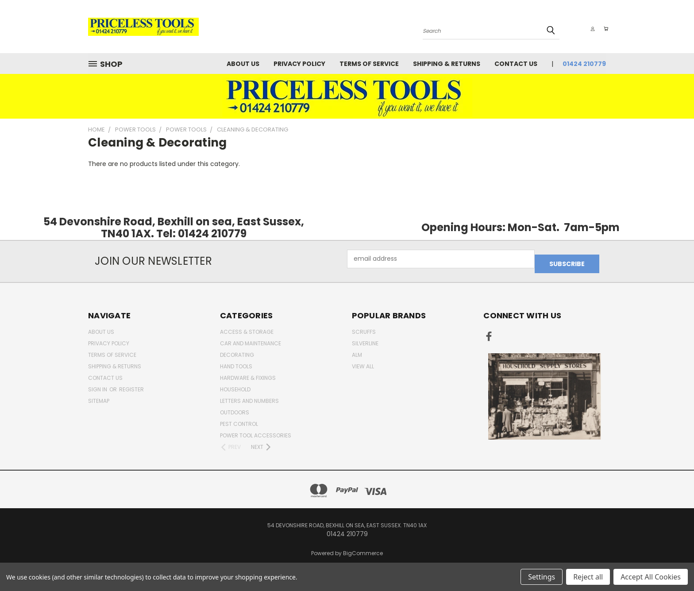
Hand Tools (236, 361)
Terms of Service (369, 63)
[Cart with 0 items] (603, 28)
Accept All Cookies (651, 577)
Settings (541, 577)
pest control (239, 419)
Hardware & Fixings (248, 373)
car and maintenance (250, 338)
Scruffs (364, 327)
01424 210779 (584, 63)
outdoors (234, 407)
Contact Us (515, 63)
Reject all (588, 577)
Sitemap (98, 396)
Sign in (98, 384)
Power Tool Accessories (255, 430)
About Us (243, 63)
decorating (237, 350)
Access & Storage (247, 327)
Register (131, 384)
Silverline (365, 338)
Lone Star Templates (362, 560)
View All (363, 361)
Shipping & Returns (446, 63)
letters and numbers (249, 396)
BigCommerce (363, 548)
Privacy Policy (299, 63)
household (235, 384)
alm (357, 350)
